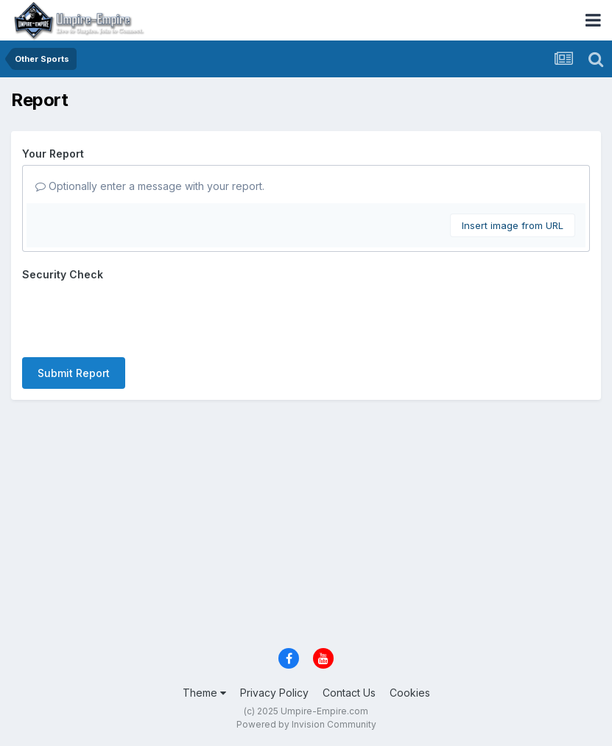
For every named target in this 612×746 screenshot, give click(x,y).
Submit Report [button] (74, 373)
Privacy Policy (274, 692)
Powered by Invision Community (306, 724)
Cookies (410, 692)
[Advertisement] (306, 525)
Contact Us (349, 692)
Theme (204, 692)
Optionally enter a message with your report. (149, 186)
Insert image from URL (512, 225)
